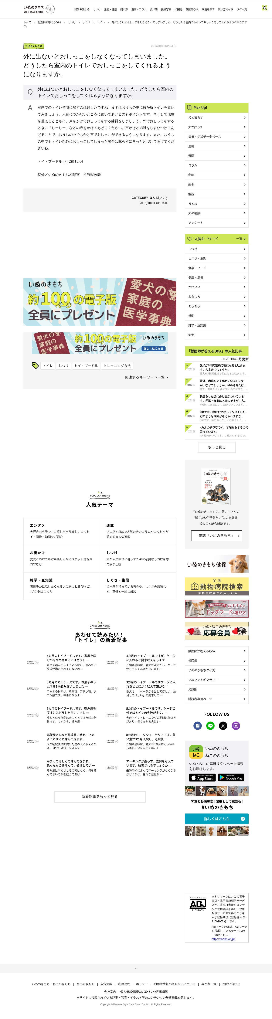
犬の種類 (194, 213)
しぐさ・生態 (197, 258)
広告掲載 (106, 983)
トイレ (101, 22)
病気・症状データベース (204, 136)
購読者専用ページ (200, 699)
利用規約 (124, 983)
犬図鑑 (178, 9)
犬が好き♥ (195, 127)
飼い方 (124, 9)
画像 (191, 184)
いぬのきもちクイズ (201, 670)
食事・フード (197, 268)
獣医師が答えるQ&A (49, 22)
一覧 (239, 238)
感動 (191, 315)
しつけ (97, 9)
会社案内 (110, 991)
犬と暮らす (195, 117)
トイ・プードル (86, 365)
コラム (192, 165)
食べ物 (154, 9)
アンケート (195, 222)
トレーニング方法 (117, 365)
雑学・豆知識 (197, 325)
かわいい (194, 287)
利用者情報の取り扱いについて (175, 983)
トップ (27, 22)
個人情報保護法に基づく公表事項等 (144, 991)
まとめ (192, 203)
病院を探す (208, 9)
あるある (194, 306)
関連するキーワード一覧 (145, 377)
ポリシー (142, 983)
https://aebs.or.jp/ (223, 939)
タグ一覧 (242, 9)
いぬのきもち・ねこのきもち (51, 983)
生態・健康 (110, 9)
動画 (191, 175)
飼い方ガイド (225, 9)
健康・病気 (195, 277)
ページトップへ (136, 968)
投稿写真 (166, 9)
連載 (191, 146)
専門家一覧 (208, 983)
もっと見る (217, 446)
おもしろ (194, 296)
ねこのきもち (85, 983)
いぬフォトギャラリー (203, 679)
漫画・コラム (139, 9)
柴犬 (191, 335)
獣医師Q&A (192, 9)
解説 (191, 194)
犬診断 (192, 689)
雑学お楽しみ (82, 9)
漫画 (191, 155)
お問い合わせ (231, 983)
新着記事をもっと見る (100, 796)
